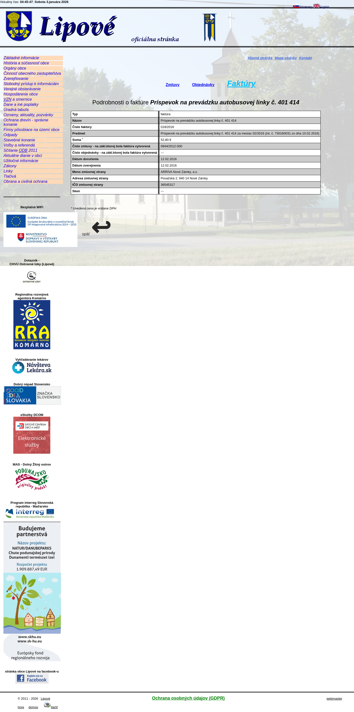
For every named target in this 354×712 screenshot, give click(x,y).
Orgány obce (14, 68)
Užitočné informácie (20, 161)
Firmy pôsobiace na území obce (31, 130)
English (321, 7)
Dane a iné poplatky (20, 104)
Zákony (9, 166)
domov (33, 707)
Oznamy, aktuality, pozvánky (28, 115)
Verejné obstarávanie (22, 89)
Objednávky (203, 85)
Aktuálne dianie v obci (22, 155)
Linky (8, 171)
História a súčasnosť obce (26, 63)
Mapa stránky (286, 58)
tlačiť (51, 707)
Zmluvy (173, 85)
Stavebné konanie (19, 140)
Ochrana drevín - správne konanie (25, 122)
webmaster (334, 698)
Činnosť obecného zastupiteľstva (32, 73)
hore (21, 707)
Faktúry (241, 83)
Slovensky (303, 7)
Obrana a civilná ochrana (25, 181)
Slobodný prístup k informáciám (31, 84)
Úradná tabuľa (15, 110)
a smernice (17, 99)
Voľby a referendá (19, 145)
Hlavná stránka (260, 58)
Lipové (45, 698)
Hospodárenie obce (20, 94)
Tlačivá (9, 176)
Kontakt (305, 58)
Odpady (10, 135)
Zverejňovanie (15, 78)
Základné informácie (21, 58)
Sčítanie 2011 (20, 150)
